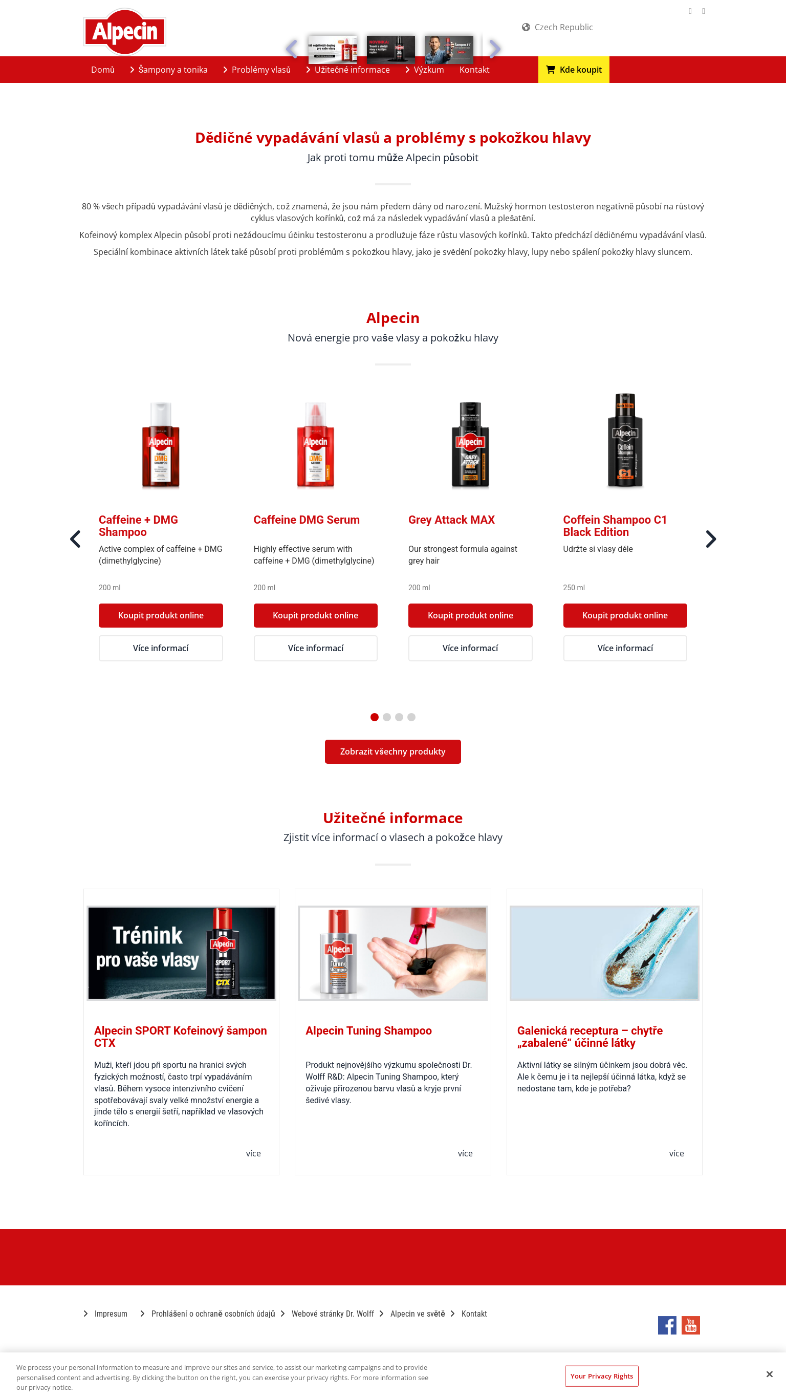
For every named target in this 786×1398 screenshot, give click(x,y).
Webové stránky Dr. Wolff (327, 1314)
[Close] (769, 1374)
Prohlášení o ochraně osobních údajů (207, 1314)
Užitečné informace (348, 69)
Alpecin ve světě (412, 1314)
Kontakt (475, 69)
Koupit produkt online (161, 615)
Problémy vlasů (257, 69)
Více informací (160, 648)
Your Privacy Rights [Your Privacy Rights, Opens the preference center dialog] (602, 1375)
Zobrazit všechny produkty (392, 751)
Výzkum (424, 69)
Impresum (105, 1314)
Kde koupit (574, 69)
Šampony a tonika (169, 69)
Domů (103, 69)
